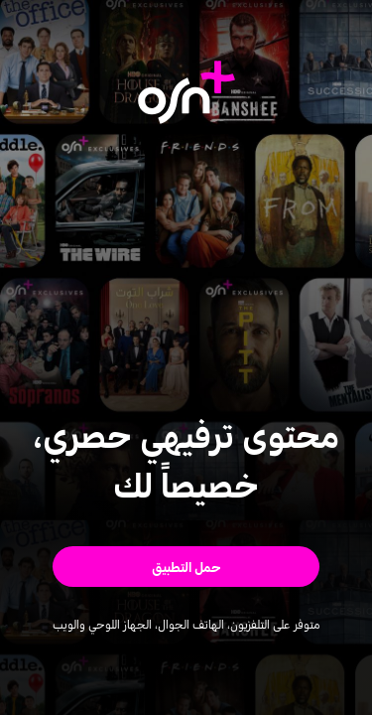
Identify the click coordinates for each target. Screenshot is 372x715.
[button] (186, 566)
